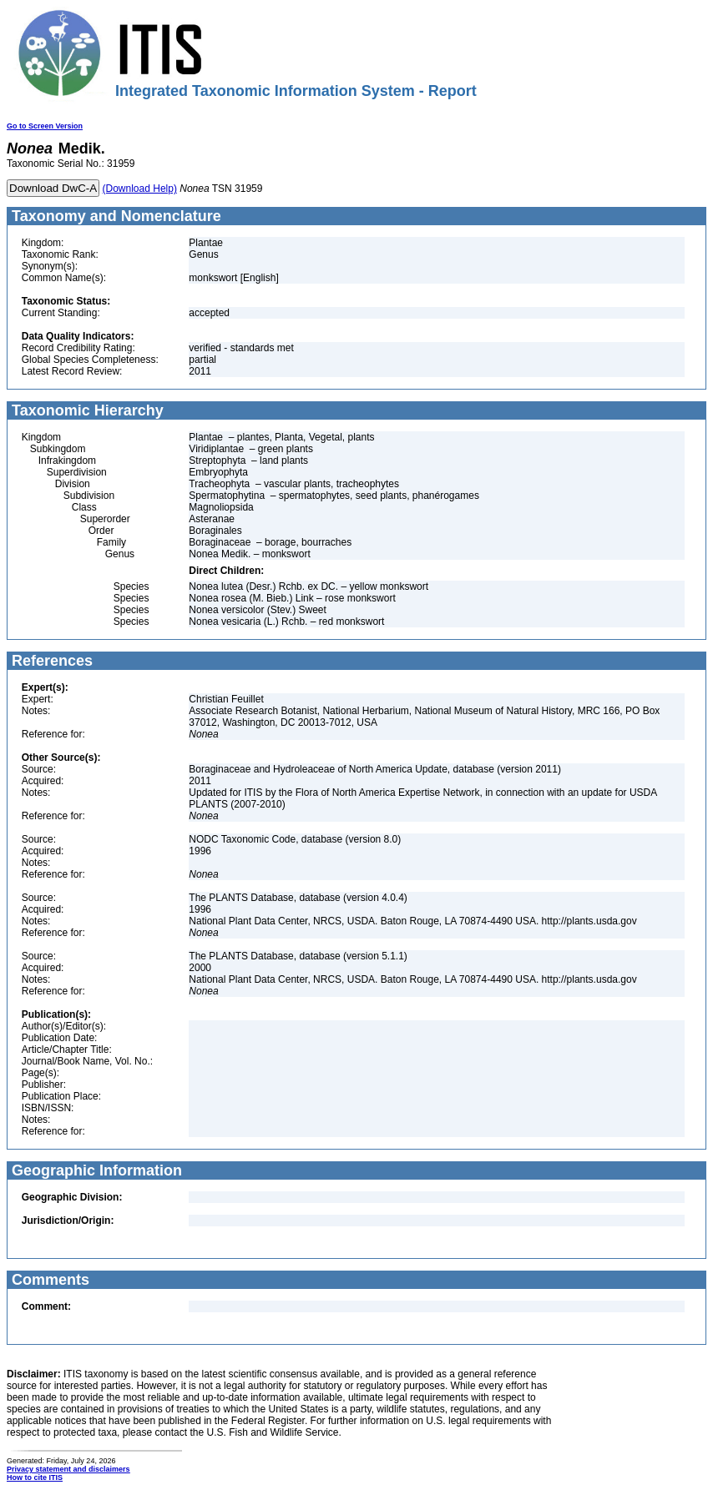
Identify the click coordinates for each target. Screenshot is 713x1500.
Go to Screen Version (45, 126)
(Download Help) (140, 188)
